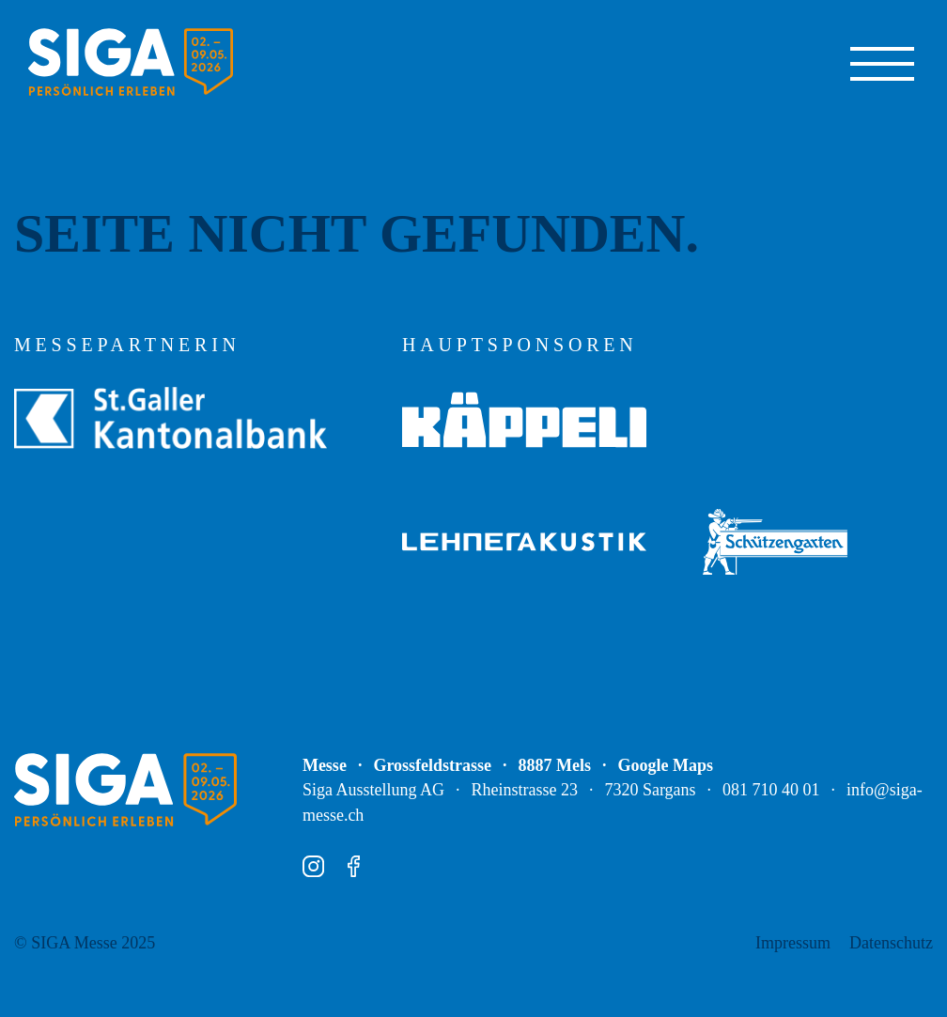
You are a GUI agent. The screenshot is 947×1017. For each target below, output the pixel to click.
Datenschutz (891, 942)
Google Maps (666, 765)
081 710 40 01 (771, 789)
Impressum (793, 942)
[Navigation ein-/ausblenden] (882, 62)
